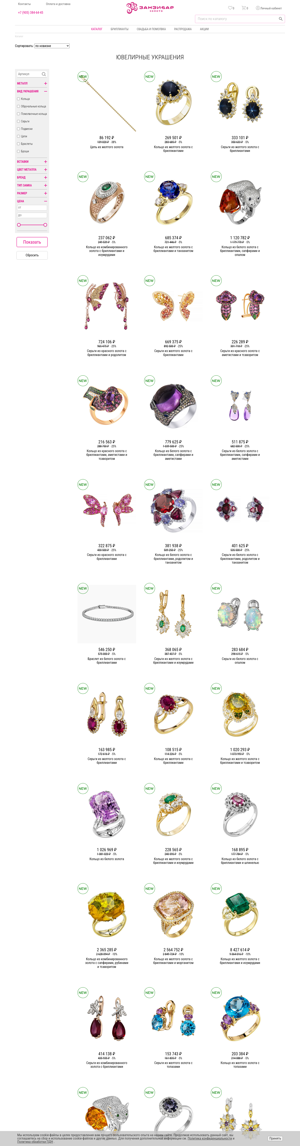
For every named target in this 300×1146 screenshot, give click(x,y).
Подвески (26, 128)
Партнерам (109, 1067)
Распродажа (183, 29)
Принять (275, 1138)
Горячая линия (249, 1052)
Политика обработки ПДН (35, 1142)
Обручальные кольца (33, 106)
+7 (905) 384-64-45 (30, 13)
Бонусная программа (199, 1060)
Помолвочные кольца (34, 113)
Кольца (25, 98)
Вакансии (109, 1082)
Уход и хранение (197, 1075)
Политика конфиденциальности (259, 1060)
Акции (204, 29)
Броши (25, 151)
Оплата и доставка (58, 4)
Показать (32, 242)
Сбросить (32, 255)
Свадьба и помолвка (151, 29)
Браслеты (27, 143)
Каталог (96, 29)
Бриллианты (120, 29)
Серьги (25, 121)
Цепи (24, 136)
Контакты (24, 4)
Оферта (244, 1067)
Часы (148, 1082)
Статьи (107, 1060)
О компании (110, 1052)
